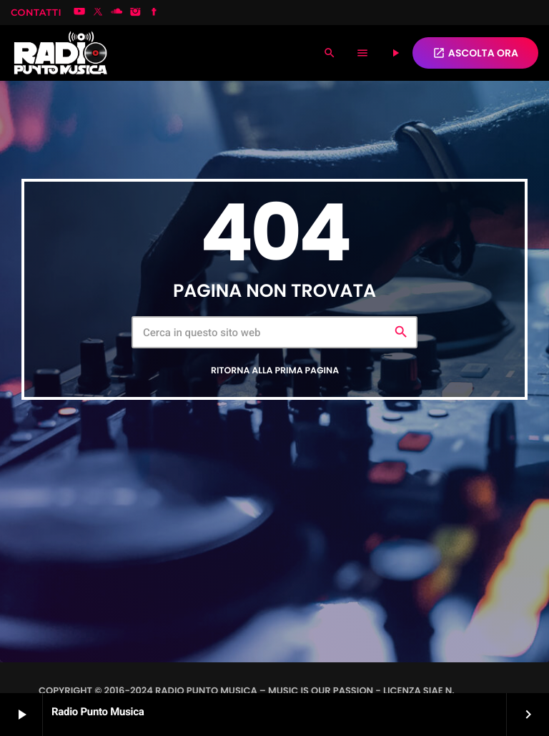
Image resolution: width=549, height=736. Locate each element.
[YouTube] (79, 13)
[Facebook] (154, 13)
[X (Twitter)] (98, 13)
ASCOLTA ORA (475, 53)
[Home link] (61, 53)
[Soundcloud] (116, 13)
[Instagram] (136, 13)
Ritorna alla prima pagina (275, 371)
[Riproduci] (395, 53)
